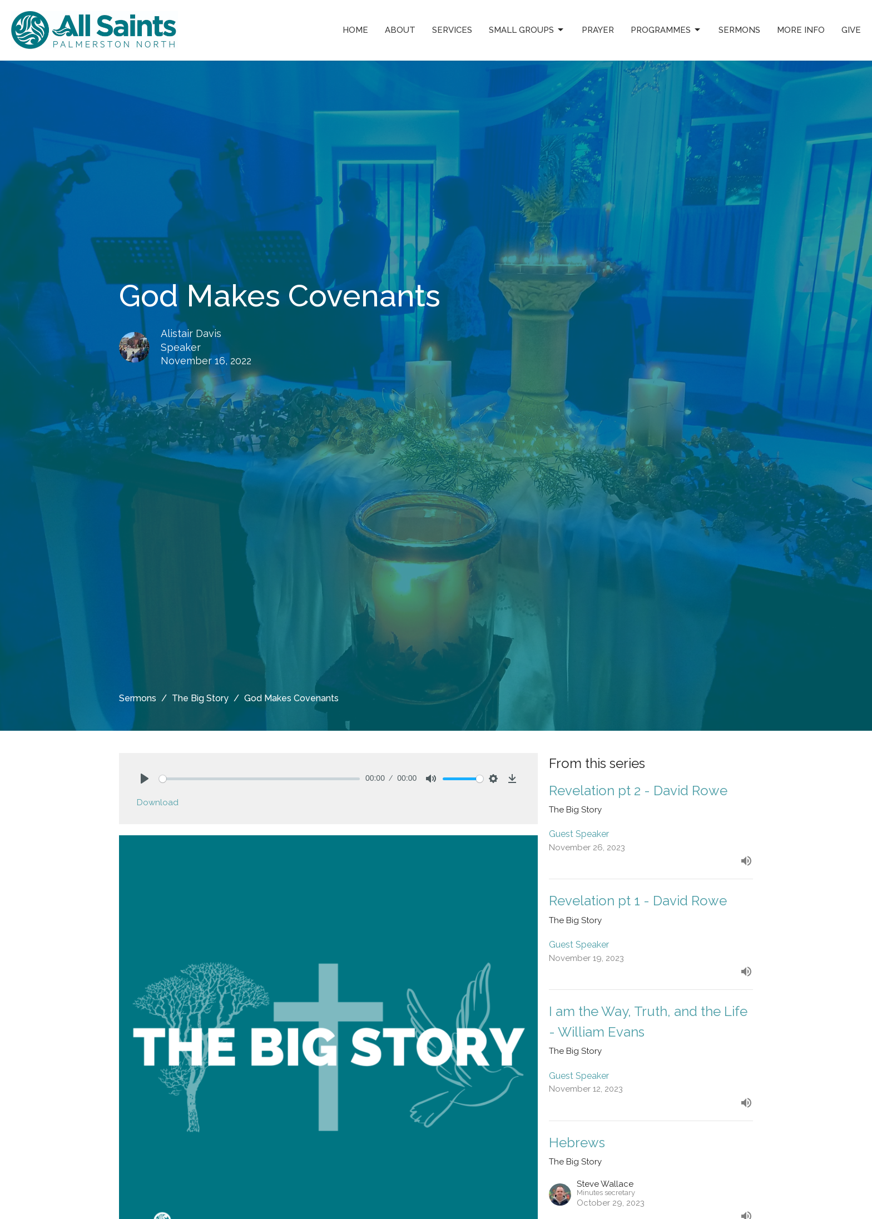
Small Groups (527, 30)
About (400, 30)
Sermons (739, 30)
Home (355, 30)
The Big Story (200, 698)
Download (158, 802)
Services (452, 30)
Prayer (598, 30)
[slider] (259, 779)
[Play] (144, 778)
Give (851, 30)
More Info (801, 30)
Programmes (666, 30)
